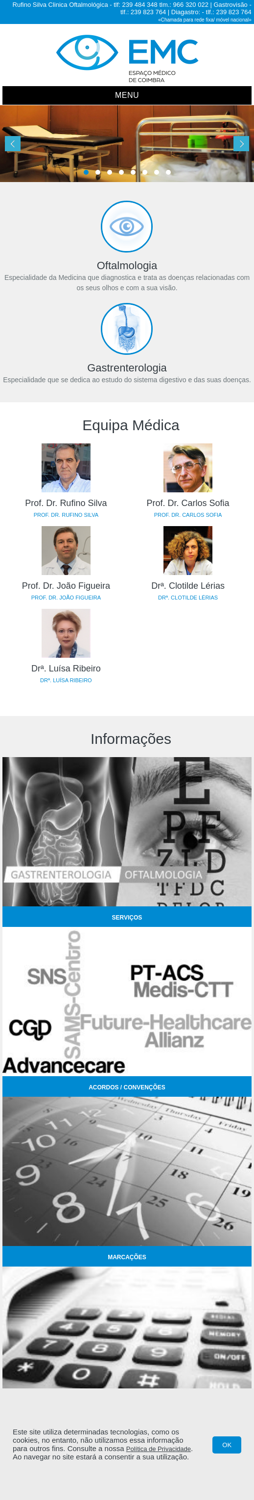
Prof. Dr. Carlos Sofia (188, 503)
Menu (127, 95)
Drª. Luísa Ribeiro (66, 668)
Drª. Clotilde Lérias (188, 586)
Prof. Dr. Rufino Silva (66, 503)
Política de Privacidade (158, 1449)
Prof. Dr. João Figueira (66, 586)
